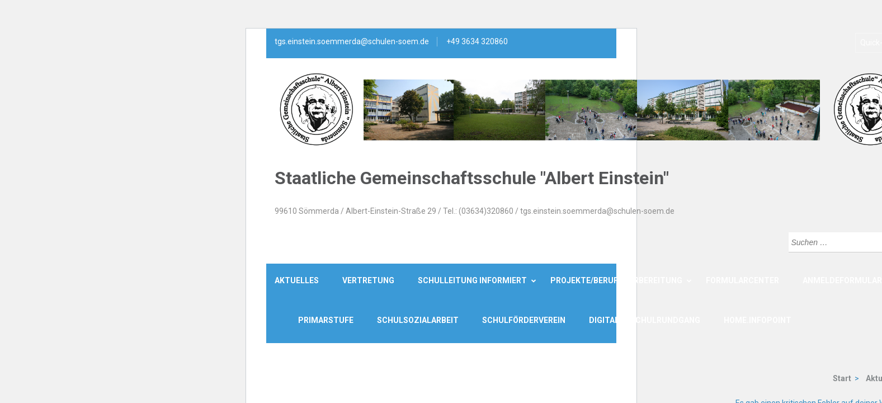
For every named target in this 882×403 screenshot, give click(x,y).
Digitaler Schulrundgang (644, 320)
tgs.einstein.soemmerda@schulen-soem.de (352, 41)
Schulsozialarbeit (418, 320)
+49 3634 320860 (477, 41)
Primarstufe (325, 320)
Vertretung (368, 280)
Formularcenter (742, 280)
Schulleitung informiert (472, 280)
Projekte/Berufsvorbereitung (616, 280)
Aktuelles (297, 280)
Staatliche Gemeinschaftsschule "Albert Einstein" (472, 178)
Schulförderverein (523, 320)
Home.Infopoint (757, 320)
